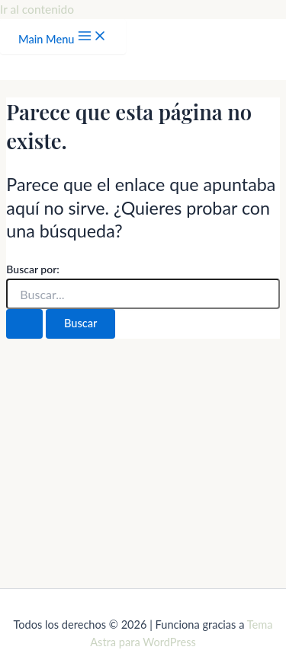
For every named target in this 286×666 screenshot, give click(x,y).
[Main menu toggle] (63, 37)
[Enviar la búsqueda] (24, 324)
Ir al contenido (37, 9)
